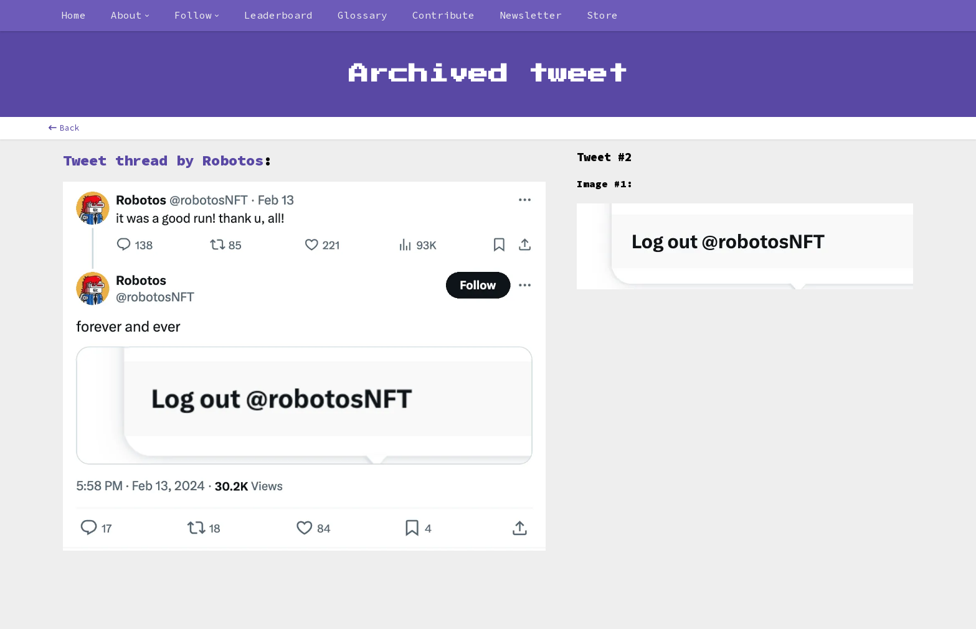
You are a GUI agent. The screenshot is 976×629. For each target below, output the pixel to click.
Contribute (443, 15)
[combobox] (130, 15)
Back (64, 128)
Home (73, 15)
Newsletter (531, 15)
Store (602, 15)
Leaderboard (278, 15)
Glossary (362, 15)
